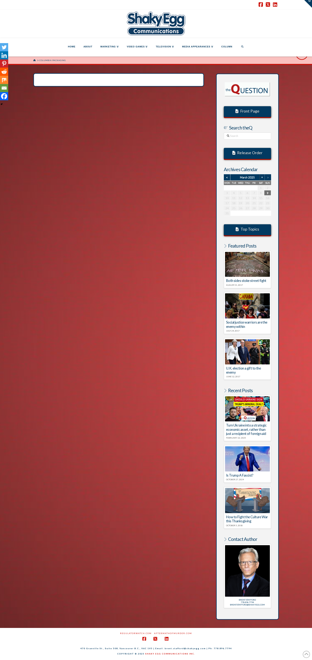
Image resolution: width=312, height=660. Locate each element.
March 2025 (247, 177)
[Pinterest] (4, 63)
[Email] (4, 88)
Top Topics (247, 229)
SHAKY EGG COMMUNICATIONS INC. (170, 653)
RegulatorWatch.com (136, 633)
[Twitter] (4, 47)
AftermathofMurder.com (173, 633)
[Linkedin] (4, 55)
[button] (308, 4)
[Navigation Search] (242, 47)
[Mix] (4, 80)
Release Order (247, 152)
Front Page (247, 111)
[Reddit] (4, 72)
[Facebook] (4, 96)
